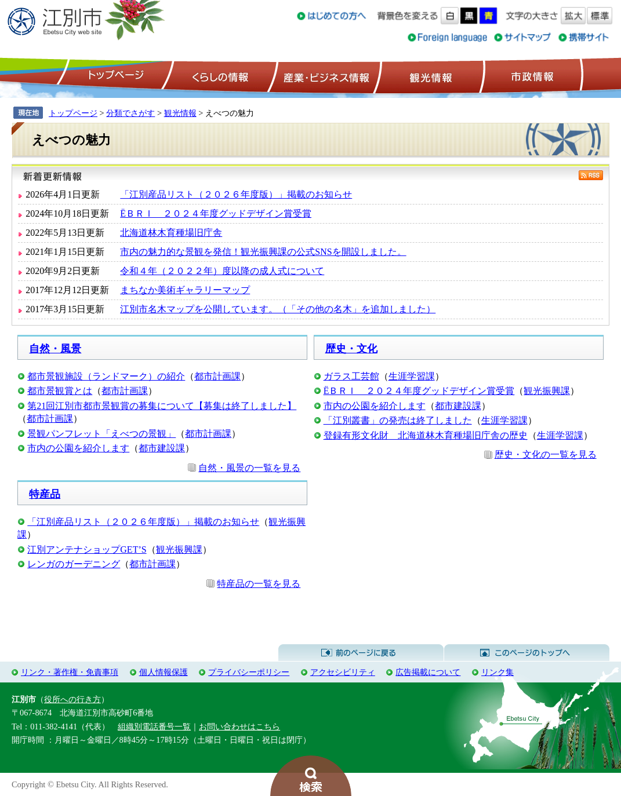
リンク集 (497, 672)
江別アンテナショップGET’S (86, 549)
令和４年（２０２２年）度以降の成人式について (222, 271)
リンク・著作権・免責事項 (69, 672)
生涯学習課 (411, 376)
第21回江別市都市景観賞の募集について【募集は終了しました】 (161, 406)
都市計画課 (217, 376)
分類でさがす (130, 113)
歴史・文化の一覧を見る (546, 454)
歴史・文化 (351, 349)
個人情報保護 (163, 672)
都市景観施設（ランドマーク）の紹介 (106, 376)
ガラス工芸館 (351, 376)
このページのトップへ (526, 653)
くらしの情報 (219, 76)
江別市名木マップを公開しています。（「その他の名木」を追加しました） (277, 309)
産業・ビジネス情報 (324, 76)
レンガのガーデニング (73, 564)
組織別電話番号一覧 (154, 726)
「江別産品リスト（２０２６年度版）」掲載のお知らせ (236, 194)
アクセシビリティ (342, 672)
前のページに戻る (361, 653)
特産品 (44, 494)
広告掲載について (427, 672)
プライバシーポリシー (248, 672)
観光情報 (429, 76)
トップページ (114, 76)
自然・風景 (55, 349)
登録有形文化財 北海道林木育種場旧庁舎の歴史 (426, 435)
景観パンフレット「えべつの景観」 (101, 434)
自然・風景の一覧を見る (249, 468)
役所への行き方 (72, 699)
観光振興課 (547, 391)
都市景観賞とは (59, 391)
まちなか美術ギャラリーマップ (185, 290)
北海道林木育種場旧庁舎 (171, 233)
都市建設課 (162, 448)
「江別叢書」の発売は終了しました (398, 420)
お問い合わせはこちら (239, 726)
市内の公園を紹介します (78, 448)
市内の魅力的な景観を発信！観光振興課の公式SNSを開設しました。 (263, 252)
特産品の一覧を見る (258, 584)
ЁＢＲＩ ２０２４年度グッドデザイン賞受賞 (215, 213)
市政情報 (531, 76)
